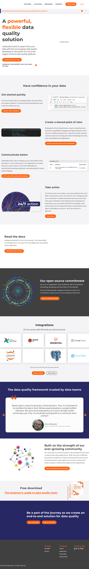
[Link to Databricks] (55, 340)
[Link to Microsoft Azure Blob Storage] (33, 356)
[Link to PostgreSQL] (55, 356)
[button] (28, 4)
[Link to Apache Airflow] (10, 340)
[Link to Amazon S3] (33, 340)
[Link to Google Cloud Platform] (78, 340)
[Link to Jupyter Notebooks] (10, 356)
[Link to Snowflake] (78, 356)
